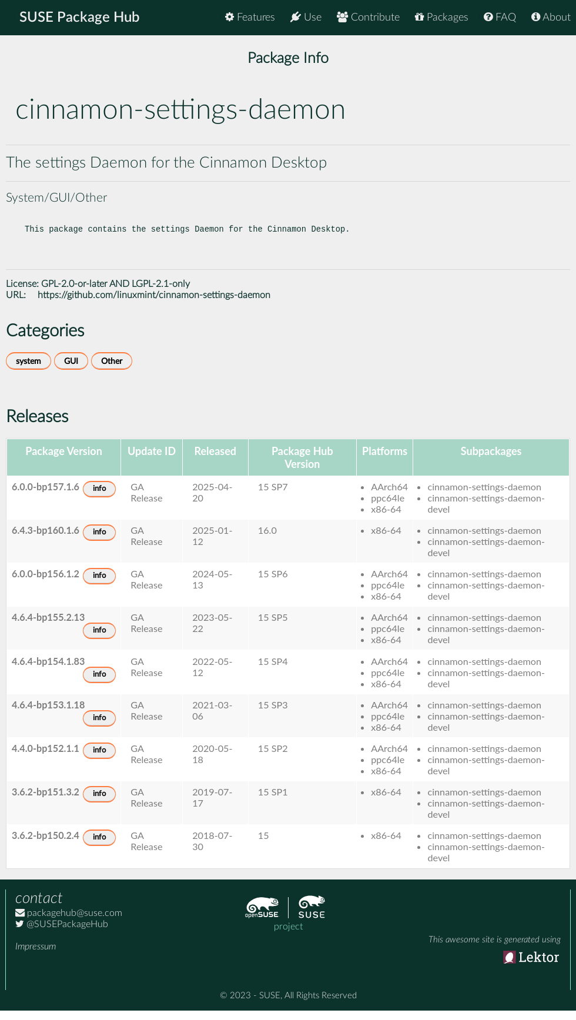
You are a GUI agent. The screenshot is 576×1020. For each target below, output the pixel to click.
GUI (71, 370)
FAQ (500, 17)
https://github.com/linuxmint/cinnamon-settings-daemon (154, 304)
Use (306, 17)
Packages (441, 17)
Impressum (35, 956)
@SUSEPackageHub (61, 933)
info (99, 498)
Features (250, 17)
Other (111, 370)
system (28, 370)
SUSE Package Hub (79, 18)
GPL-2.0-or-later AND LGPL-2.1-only (115, 293)
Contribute (368, 17)
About (551, 17)
